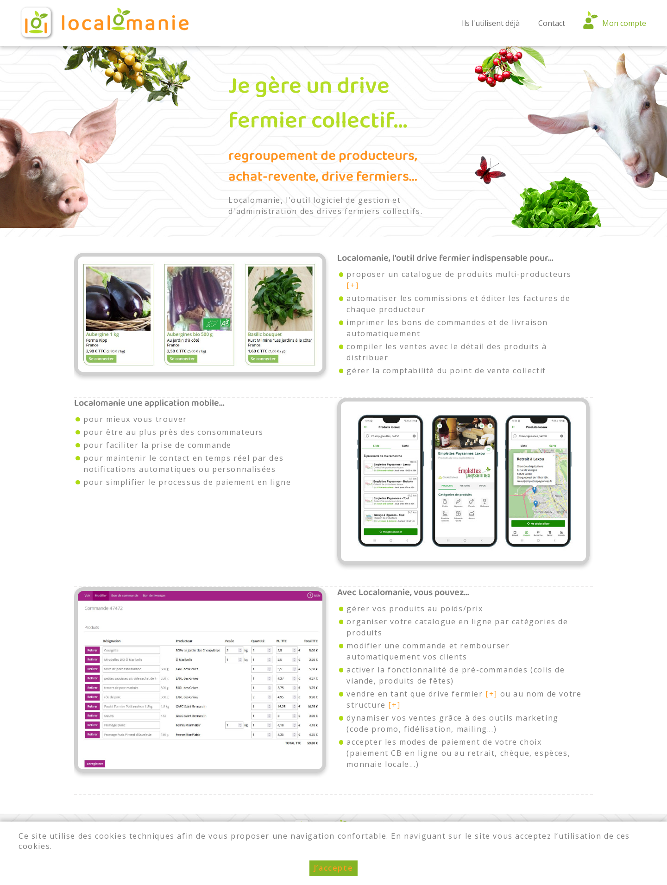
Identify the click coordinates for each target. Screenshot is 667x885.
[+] (352, 285)
